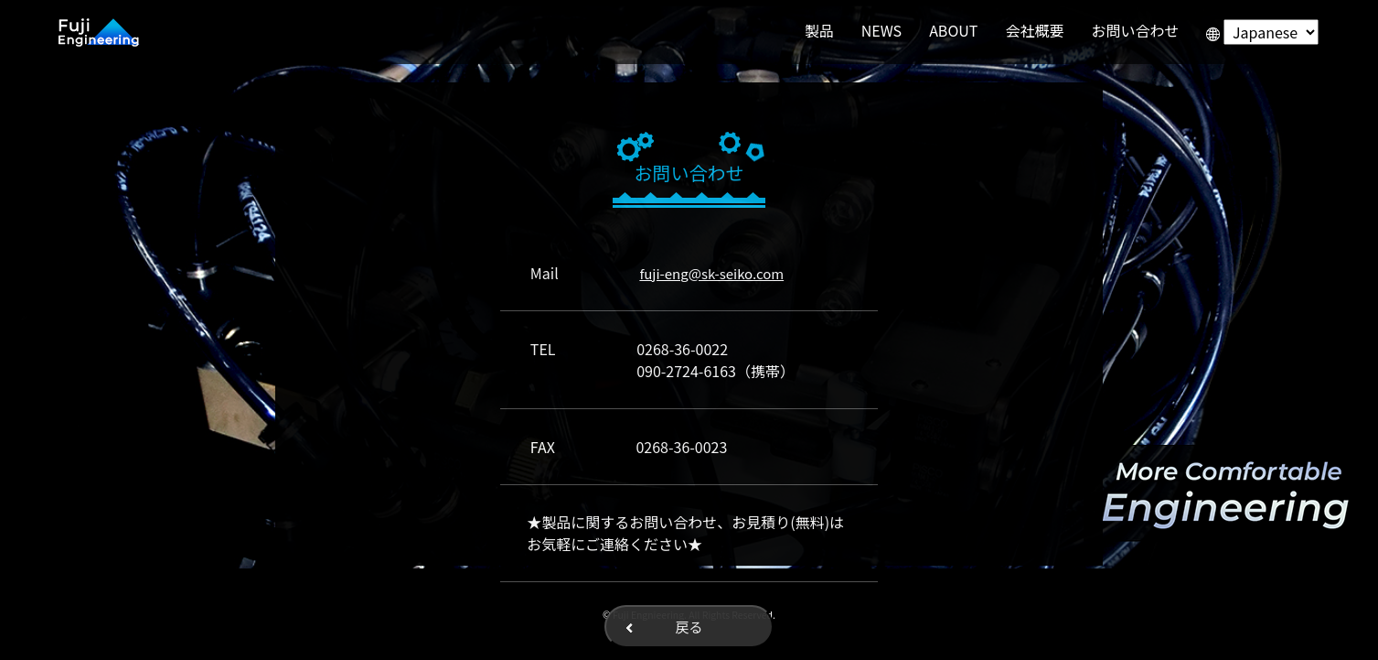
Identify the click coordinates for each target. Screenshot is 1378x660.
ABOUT (953, 30)
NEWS (881, 30)
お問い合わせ (1135, 30)
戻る (688, 626)
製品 (819, 30)
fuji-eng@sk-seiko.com (711, 273)
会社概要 (1034, 30)
